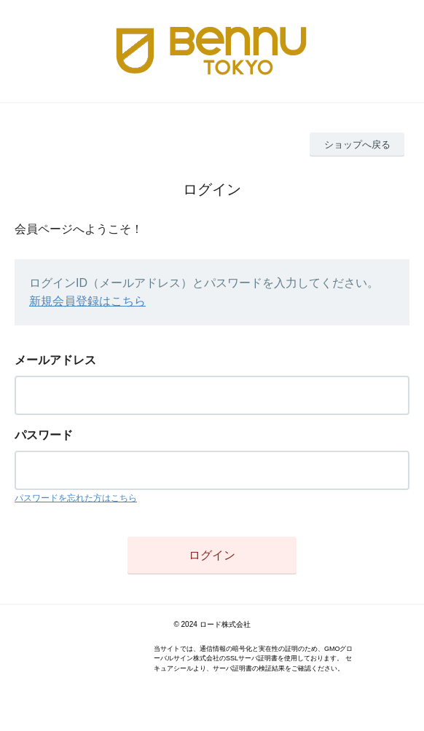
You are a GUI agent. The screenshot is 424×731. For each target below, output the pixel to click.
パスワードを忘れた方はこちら (76, 498)
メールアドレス (55, 360)
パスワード (44, 435)
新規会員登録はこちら (87, 301)
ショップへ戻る (357, 144)
